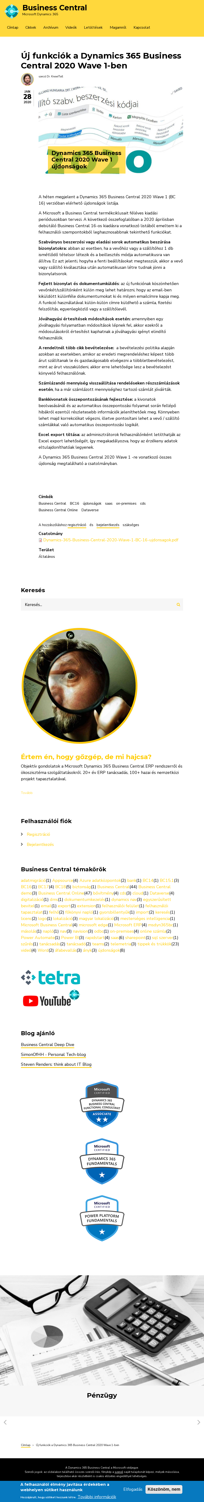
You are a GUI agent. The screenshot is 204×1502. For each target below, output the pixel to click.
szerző (119, 1472)
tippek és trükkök (154, 944)
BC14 (148, 880)
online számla (153, 931)
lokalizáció (63, 918)
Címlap (12, 27)
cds (143, 503)
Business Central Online (58, 510)
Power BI (70, 937)
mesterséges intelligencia (145, 918)
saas (109, 503)
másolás (28, 931)
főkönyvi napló (79, 912)
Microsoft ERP (128, 925)
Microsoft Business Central (46, 925)
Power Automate (38, 937)
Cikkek (30, 27)
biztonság (81, 887)
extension (86, 906)
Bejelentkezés (40, 844)
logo (42, 918)
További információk (97, 1498)
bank (131, 880)
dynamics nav (124, 899)
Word (43, 950)
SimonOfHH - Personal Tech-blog (53, 1054)
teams (98, 944)
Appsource (62, 880)
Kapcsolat (141, 27)
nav (63, 931)
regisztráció (77, 525)
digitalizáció (32, 899)
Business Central (54, 7)
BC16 (74, 503)
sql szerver (162, 937)
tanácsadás (49, 944)
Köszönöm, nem (164, 1490)
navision (80, 931)
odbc (99, 931)
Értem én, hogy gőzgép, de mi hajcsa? (86, 757)
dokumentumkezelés (84, 899)
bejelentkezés (108, 525)
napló (48, 931)
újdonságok (92, 503)
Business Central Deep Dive (47, 1044)
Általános (47, 556)
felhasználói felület (120, 906)
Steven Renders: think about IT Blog (56, 1064)
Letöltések (93, 27)
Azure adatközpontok (100, 880)
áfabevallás (66, 950)
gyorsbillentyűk (114, 912)
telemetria (120, 944)
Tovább (27, 792)
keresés (162, 912)
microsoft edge (93, 925)
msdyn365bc (160, 925)
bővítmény (103, 893)
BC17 (43, 887)
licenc (26, 918)
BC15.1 (167, 880)
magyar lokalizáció (96, 918)
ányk (87, 950)
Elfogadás (132, 1491)
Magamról (118, 27)
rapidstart (95, 937)
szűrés (27, 944)
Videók (71, 27)
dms (54, 899)
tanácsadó (76, 944)
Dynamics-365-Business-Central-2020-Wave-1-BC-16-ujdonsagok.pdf (110, 540)
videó (26, 950)
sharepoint (135, 937)
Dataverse (90, 510)
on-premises (126, 503)
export (64, 906)
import (142, 912)
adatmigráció (33, 880)
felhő (54, 912)
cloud (138, 893)
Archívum (50, 27)
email (46, 906)
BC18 (60, 887)
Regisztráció (38, 834)
